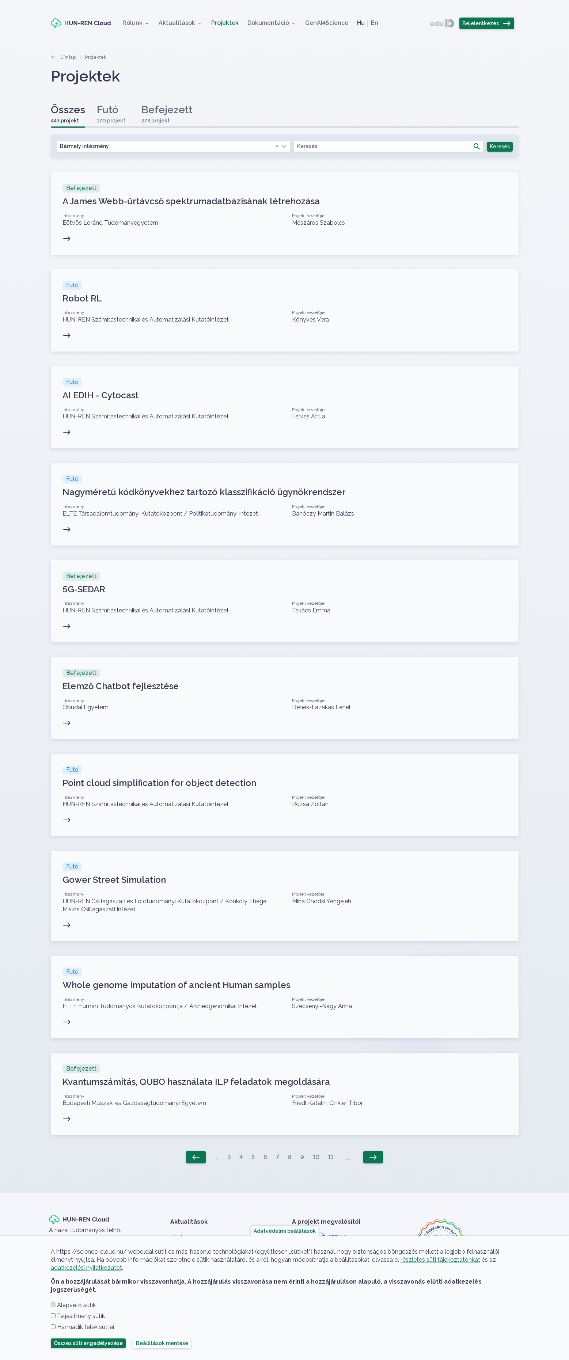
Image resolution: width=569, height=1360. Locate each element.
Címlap (68, 57)
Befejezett (166, 114)
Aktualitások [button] (177, 22)
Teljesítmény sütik (81, 1315)
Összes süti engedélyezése (88, 1343)
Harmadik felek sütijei (85, 1326)
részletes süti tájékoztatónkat (440, 1259)
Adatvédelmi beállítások (285, 1231)
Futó (111, 114)
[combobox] (173, 146)
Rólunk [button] (132, 22)
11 (330, 1157)
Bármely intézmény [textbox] (170, 146)
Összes (68, 114)
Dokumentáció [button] (268, 22)
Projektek (225, 22)
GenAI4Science (326, 22)
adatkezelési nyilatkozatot (86, 1267)
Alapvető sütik (76, 1305)
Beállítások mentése (162, 1343)
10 (316, 1157)
